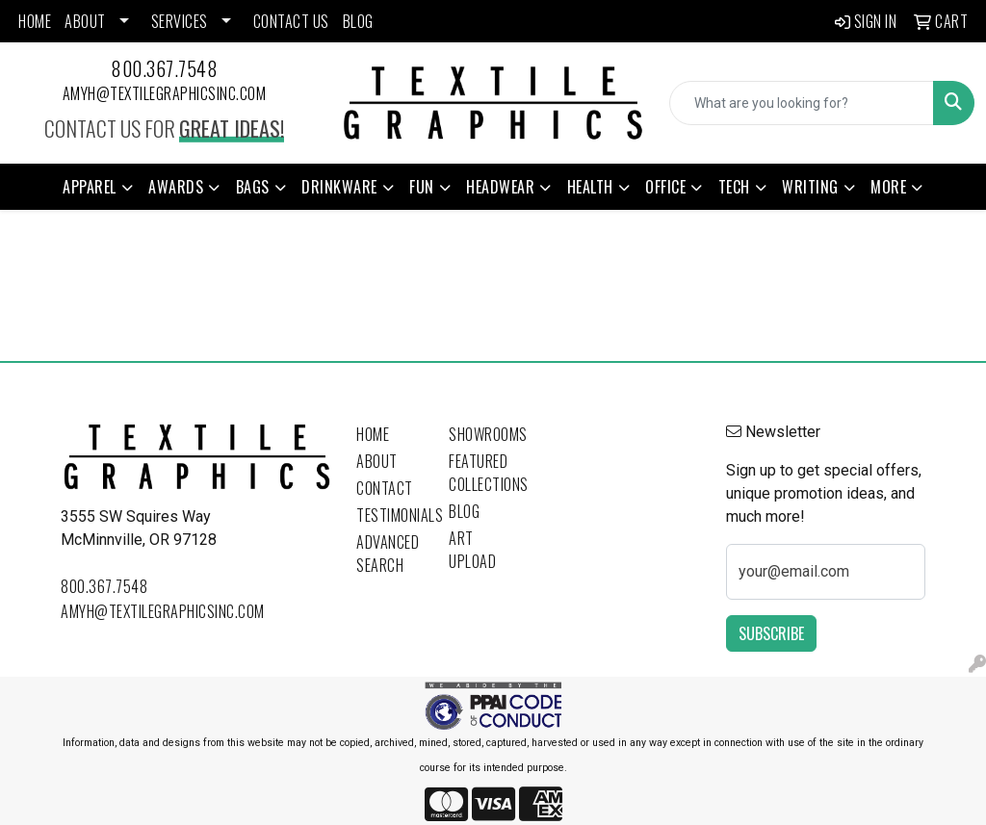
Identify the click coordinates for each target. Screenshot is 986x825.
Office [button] (665, 186)
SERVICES (179, 21)
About (377, 461)
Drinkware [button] (339, 186)
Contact (384, 488)
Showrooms (483, 434)
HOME (34, 21)
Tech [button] (734, 186)
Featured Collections (483, 473)
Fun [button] (421, 186)
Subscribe (771, 633)
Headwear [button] (500, 186)
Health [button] (590, 186)
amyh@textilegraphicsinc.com (165, 93)
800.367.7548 (164, 68)
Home (372, 434)
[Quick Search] (801, 103)
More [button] (888, 186)
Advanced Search (387, 553)
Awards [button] (175, 186)
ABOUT (85, 21)
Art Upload (472, 550)
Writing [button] (810, 186)
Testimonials (391, 515)
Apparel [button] (90, 186)
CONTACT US (291, 21)
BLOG (358, 21)
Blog (464, 511)
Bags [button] (253, 186)
